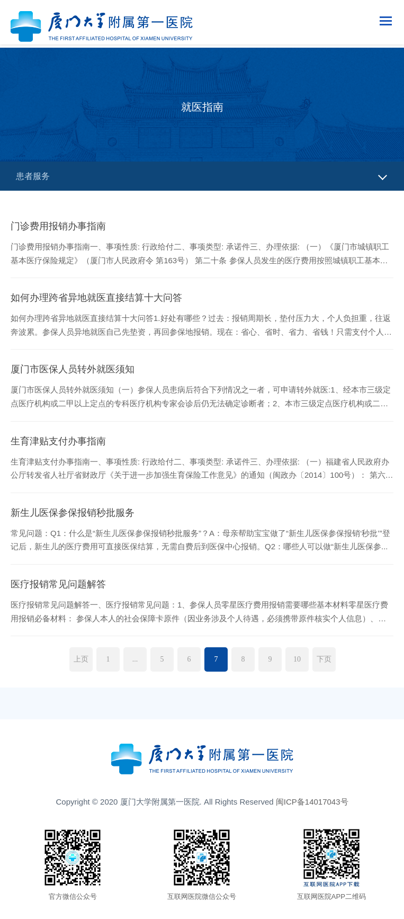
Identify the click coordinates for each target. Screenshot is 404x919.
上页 (81, 659)
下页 (324, 659)
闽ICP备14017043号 (312, 801)
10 (297, 659)
